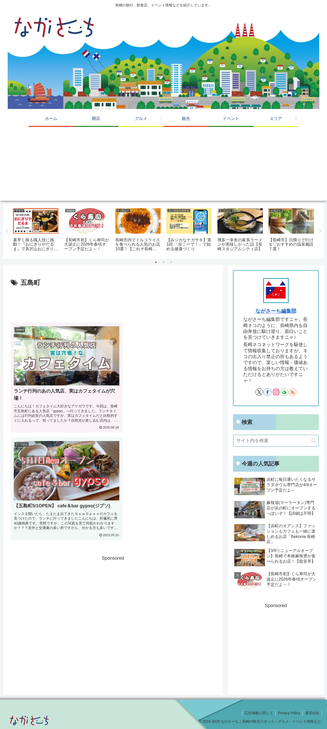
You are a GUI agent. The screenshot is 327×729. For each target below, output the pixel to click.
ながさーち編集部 (275, 311)
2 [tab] (163, 262)
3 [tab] (171, 262)
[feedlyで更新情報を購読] (284, 392)
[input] (276, 441)
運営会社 (312, 713)
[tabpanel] (36, 230)
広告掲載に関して (257, 713)
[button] (313, 441)
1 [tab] (155, 262)
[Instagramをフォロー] (276, 392)
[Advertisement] (163, 165)
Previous (6, 231)
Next (320, 231)
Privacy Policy (288, 713)
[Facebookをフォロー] (267, 392)
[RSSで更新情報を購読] (292, 392)
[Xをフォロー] (259, 392)
